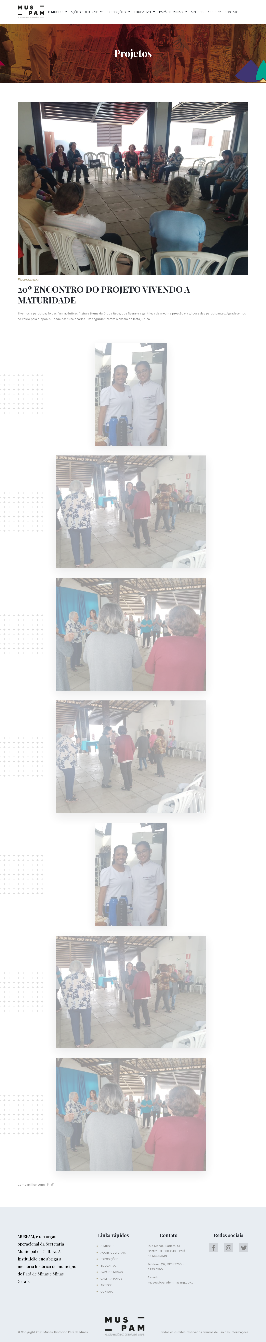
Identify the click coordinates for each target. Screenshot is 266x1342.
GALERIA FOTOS (111, 1278)
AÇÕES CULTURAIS (84, 12)
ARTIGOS (197, 12)
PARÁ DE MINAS (171, 12)
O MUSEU (55, 12)
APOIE (212, 12)
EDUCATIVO (142, 12)
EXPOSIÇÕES (116, 12)
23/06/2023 (28, 280)
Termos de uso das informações (225, 1332)
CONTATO (231, 12)
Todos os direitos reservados (181, 1332)
